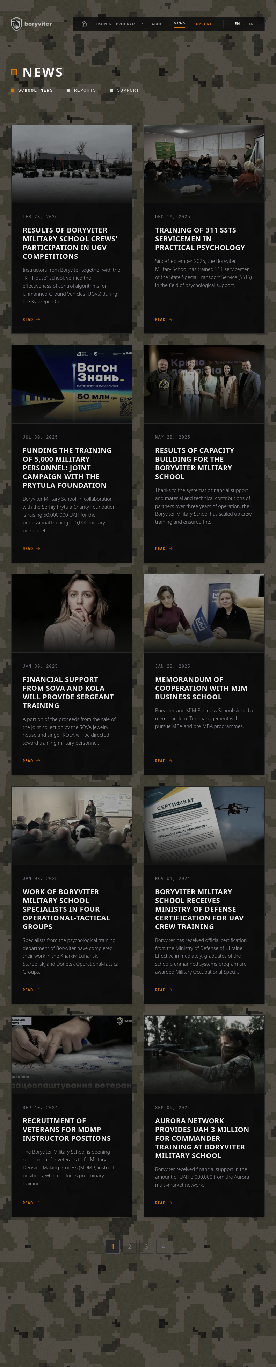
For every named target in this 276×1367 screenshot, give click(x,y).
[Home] (84, 24)
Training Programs (119, 24)
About (158, 24)
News (179, 23)
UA (250, 24)
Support (203, 24)
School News (32, 91)
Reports (81, 90)
